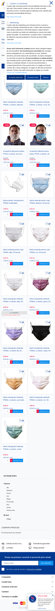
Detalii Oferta (42, 608)
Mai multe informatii (14, 17)
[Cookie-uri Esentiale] (7, 3)
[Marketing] (7, 22)
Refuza (46, 77)
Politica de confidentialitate (17, 72)
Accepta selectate (16, 77)
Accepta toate (32, 77)
